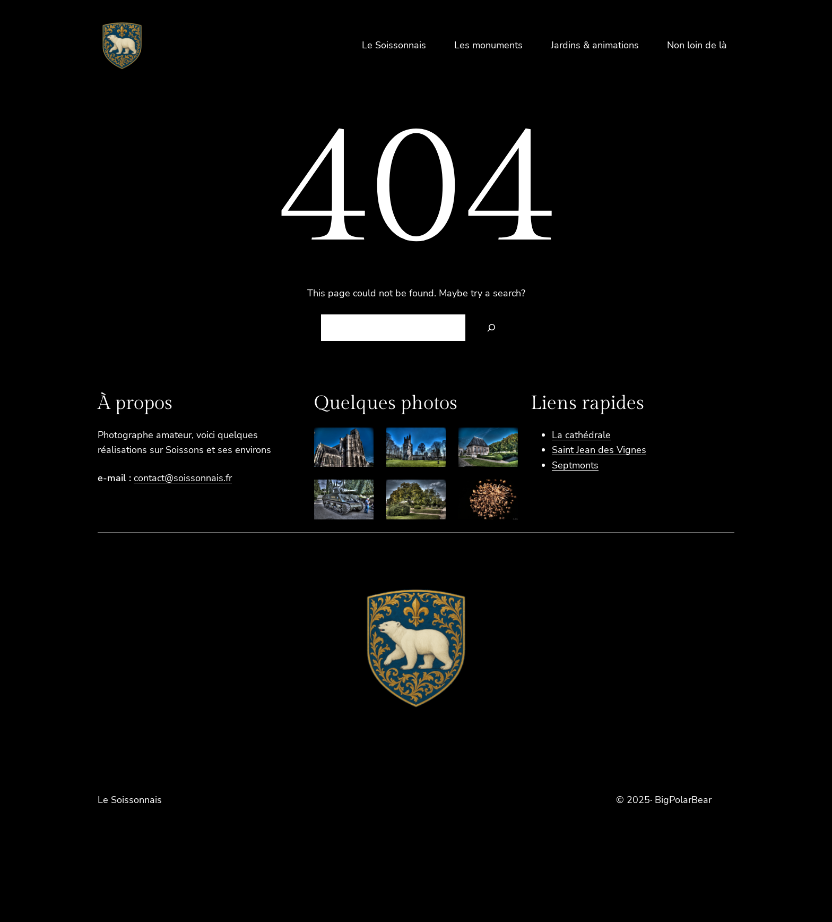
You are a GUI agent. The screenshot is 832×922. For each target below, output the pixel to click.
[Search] (491, 328)
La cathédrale (581, 435)
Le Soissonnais (130, 799)
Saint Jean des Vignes (599, 449)
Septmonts (575, 465)
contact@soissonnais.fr (183, 478)
